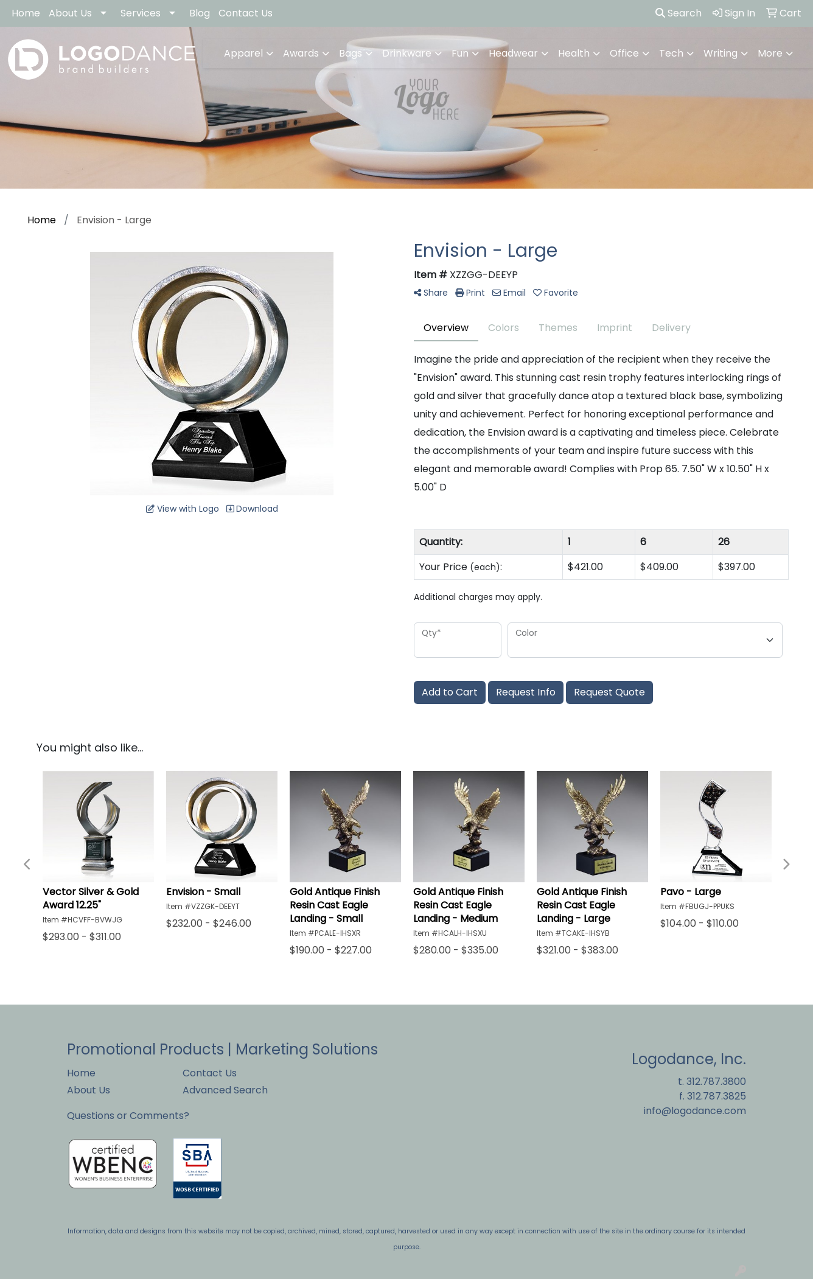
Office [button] (624, 53)
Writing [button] (720, 53)
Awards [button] (301, 53)
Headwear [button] (513, 53)
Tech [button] (671, 53)
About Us (70, 13)
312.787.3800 (716, 1082)
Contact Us (245, 13)
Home (26, 13)
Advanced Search (225, 1090)
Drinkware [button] (406, 53)
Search (678, 13)
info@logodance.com (695, 1111)
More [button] (770, 53)
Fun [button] (460, 53)
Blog (199, 13)
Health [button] (574, 53)
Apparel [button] (243, 53)
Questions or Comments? (128, 1116)
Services (140, 13)
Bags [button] (350, 53)
